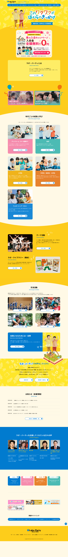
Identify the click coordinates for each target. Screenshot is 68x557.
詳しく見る (20, 158)
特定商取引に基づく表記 (53, 550)
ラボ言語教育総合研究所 (55, 535)
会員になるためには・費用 (42, 5)
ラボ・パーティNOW (34, 535)
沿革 (33, 550)
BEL (29, 535)
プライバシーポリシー (27, 550)
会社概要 (35, 550)
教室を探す (50, 5)
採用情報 (21, 550)
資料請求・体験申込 (56, 5)
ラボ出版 (26, 535)
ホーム (10, 5)
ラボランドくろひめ (20, 535)
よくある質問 (46, 550)
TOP (11, 550)
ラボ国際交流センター (12, 535)
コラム (14, 550)
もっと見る (36, 75)
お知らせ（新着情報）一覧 (34, 426)
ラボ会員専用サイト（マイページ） (44, 535)
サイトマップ (40, 550)
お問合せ (17, 550)
